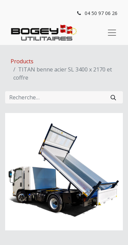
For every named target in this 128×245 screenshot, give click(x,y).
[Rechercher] (113, 97)
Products (22, 61)
